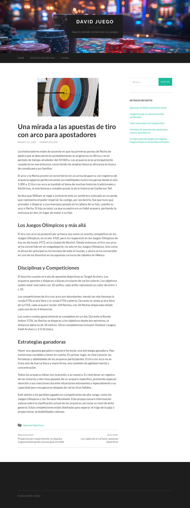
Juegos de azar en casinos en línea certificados (147, 115)
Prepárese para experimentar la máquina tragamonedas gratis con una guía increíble (42, 438)
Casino (65, 58)
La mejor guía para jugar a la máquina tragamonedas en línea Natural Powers (149, 140)
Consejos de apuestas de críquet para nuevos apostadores (149, 131)
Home (21, 58)
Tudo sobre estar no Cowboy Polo (147, 123)
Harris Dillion (49, 142)
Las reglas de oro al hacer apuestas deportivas (93, 438)
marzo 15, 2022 (27, 142)
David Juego (95, 21)
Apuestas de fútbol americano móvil (148, 107)
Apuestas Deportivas (42, 58)
